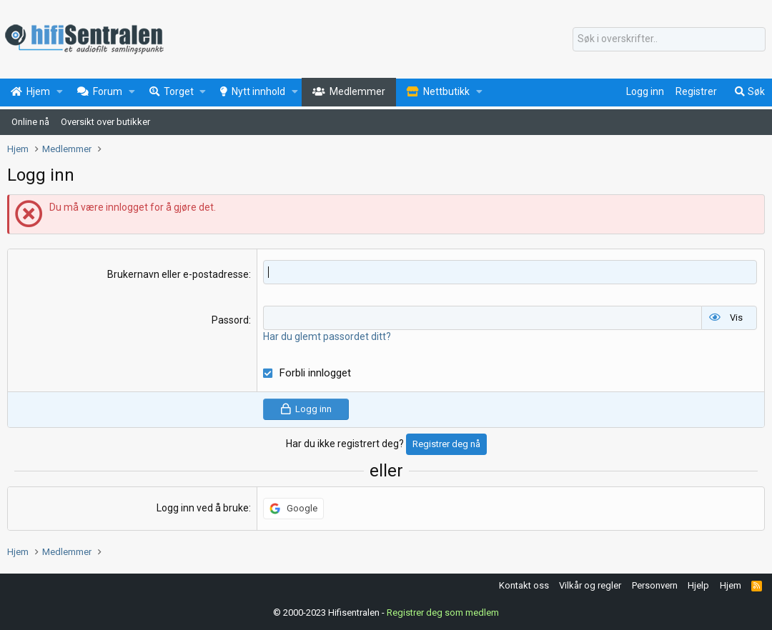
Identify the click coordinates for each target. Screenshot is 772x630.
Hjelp (698, 584)
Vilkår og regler (590, 584)
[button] (59, 92)
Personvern (655, 584)
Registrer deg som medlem (443, 612)
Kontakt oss (524, 584)
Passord (230, 320)
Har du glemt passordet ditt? (327, 335)
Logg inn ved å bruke (203, 507)
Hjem (730, 584)
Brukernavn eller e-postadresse (178, 274)
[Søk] (669, 39)
